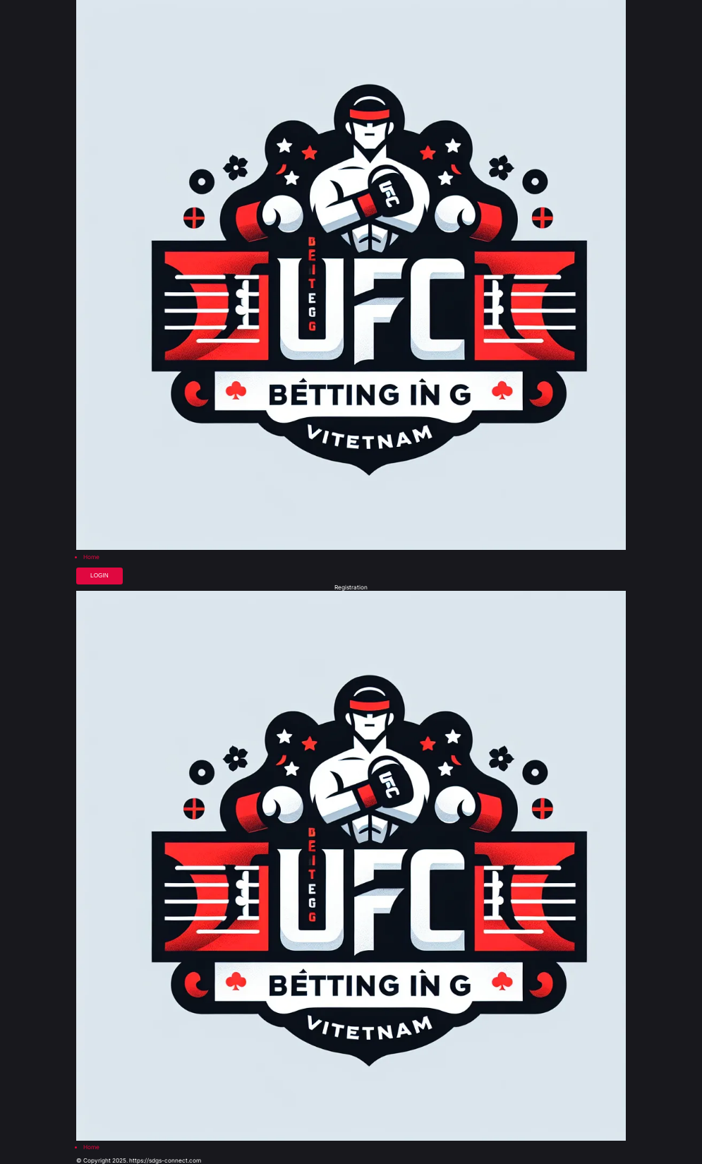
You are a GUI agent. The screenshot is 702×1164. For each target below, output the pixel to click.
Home (91, 557)
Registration (351, 587)
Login (99, 575)
